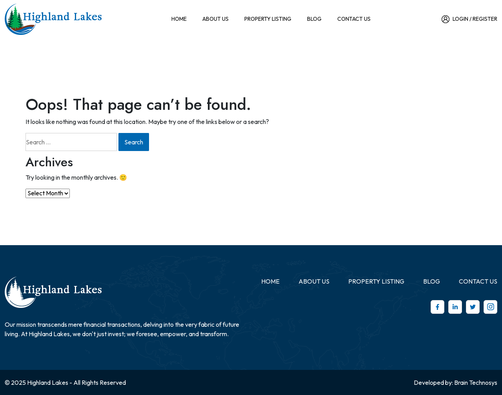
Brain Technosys (475, 382)
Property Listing (267, 18)
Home (179, 18)
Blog (314, 18)
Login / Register (469, 19)
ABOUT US (215, 18)
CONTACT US (354, 18)
